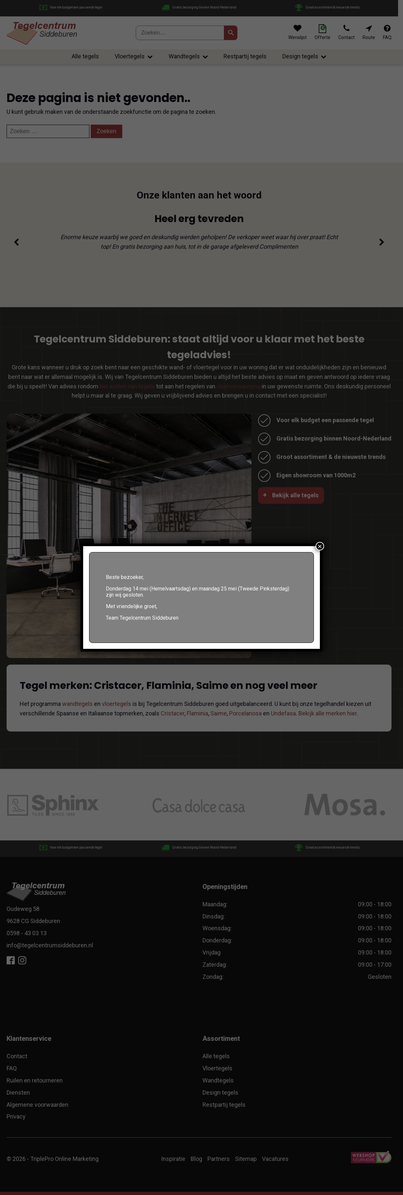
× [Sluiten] (320, 546)
